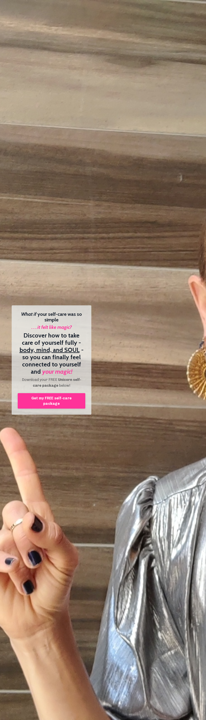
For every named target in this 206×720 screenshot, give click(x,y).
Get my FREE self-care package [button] (51, 401)
